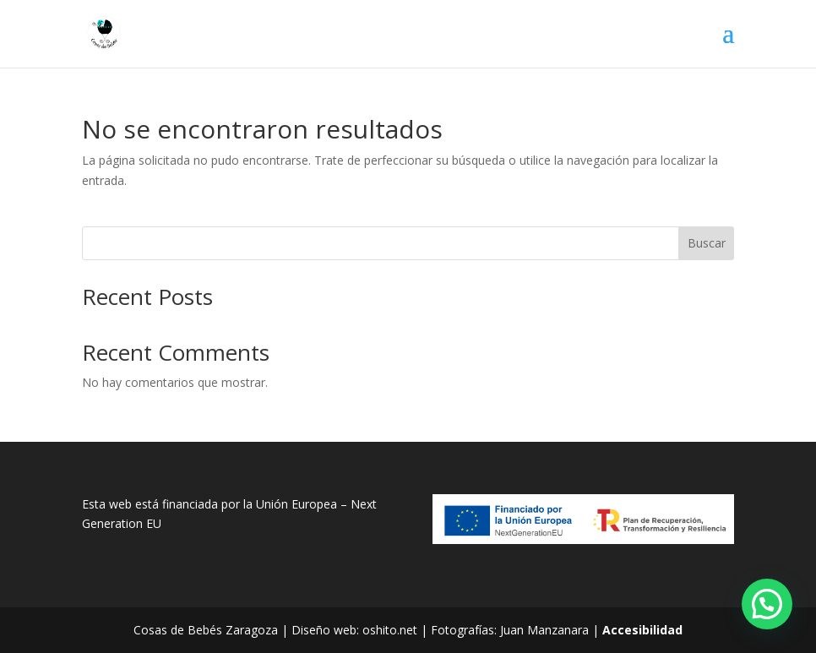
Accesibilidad (642, 630)
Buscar (707, 243)
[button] (767, 604)
